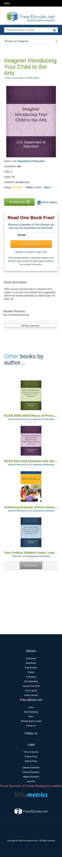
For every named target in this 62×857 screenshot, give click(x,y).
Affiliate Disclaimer (31, 777)
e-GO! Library (31, 691)
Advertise (31, 781)
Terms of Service (31, 752)
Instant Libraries (31, 695)
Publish (31, 672)
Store (31, 716)
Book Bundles (31, 668)
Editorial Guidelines (31, 767)
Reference (16, 556)
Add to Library (47, 202)
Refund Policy (31, 761)
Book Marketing (31, 681)
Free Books (31, 658)
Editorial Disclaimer (31, 772)
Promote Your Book (31, 686)
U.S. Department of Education (28, 161)
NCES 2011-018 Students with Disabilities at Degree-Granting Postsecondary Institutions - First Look (31, 461)
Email (22, 235)
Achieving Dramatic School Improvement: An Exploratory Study (31, 507)
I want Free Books (31, 244)
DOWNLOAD (19, 202)
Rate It (47, 187)
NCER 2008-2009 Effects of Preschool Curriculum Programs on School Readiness (31, 415)
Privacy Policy (31, 756)
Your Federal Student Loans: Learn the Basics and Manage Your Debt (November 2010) (31, 552)
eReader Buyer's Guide (31, 721)
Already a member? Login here (31, 252)
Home (31, 707)
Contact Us (31, 726)
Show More (31, 565)
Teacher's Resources (17, 419)
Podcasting (31, 677)
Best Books (31, 663)
